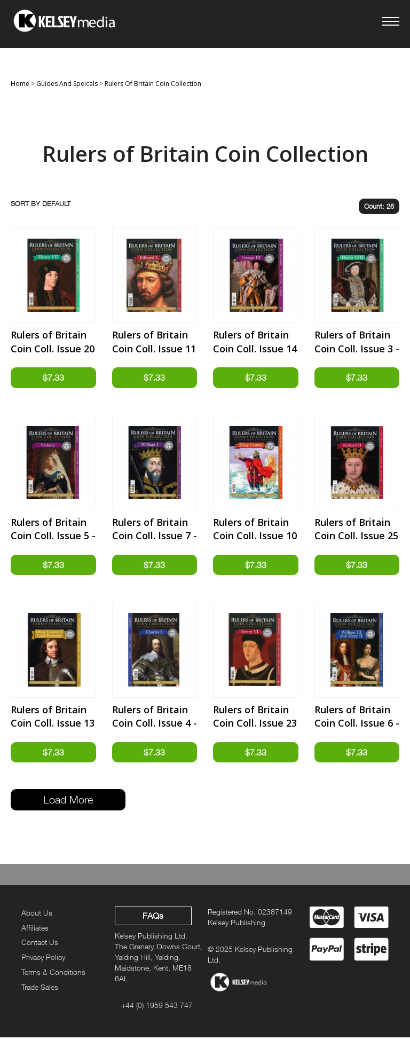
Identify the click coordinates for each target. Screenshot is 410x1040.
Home (20, 83)
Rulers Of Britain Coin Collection (153, 83)
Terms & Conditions (53, 974)
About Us (36, 915)
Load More (68, 802)
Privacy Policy (43, 960)
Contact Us (39, 945)
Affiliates (35, 930)
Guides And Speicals (67, 83)
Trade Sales (39, 989)
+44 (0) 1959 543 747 (157, 1007)
